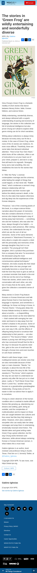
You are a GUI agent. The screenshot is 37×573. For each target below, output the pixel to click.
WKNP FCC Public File (11, 547)
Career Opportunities (10, 539)
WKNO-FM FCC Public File (12, 543)
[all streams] (34, 570)
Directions (7, 530)
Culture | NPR (9, 468)
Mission (6, 522)
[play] (3, 571)
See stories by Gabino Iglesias (13, 491)
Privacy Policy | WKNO (11, 526)
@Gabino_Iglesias (9, 456)
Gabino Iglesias (10, 483)
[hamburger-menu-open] (3, 3)
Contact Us (7, 535)
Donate (30, 3)
